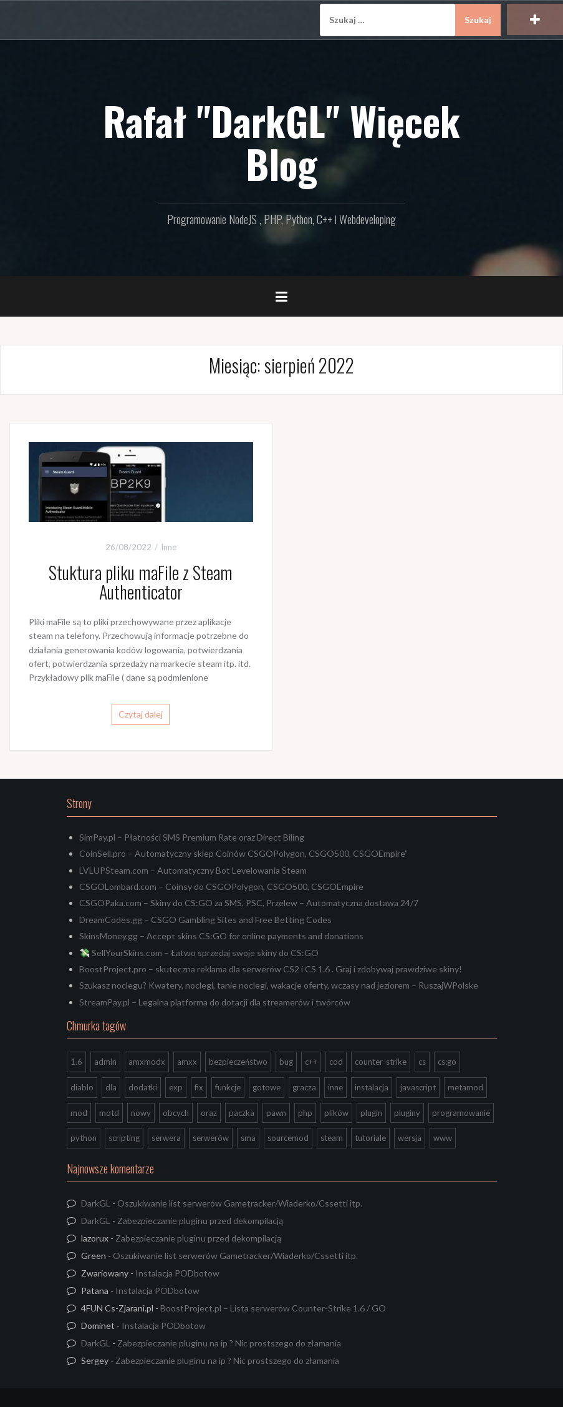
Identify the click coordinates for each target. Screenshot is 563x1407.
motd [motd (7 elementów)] (109, 1113)
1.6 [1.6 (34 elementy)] (76, 1062)
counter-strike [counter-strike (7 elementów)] (381, 1062)
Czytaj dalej (140, 714)
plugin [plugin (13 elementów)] (371, 1113)
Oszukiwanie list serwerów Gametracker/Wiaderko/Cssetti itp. (239, 1203)
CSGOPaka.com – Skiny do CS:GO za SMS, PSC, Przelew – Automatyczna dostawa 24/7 (248, 902)
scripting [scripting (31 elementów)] (124, 1138)
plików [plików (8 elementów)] (336, 1113)
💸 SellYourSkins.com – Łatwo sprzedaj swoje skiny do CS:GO (199, 952)
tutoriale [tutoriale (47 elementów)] (370, 1138)
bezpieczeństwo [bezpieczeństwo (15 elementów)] (238, 1062)
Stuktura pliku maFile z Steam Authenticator (141, 582)
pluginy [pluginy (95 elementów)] (407, 1113)
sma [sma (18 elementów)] (248, 1138)
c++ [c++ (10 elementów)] (311, 1062)
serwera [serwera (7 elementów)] (166, 1138)
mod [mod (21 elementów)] (78, 1113)
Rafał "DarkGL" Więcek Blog (281, 142)
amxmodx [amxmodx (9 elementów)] (146, 1062)
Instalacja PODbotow (177, 1273)
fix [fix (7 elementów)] (199, 1087)
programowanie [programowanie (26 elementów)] (461, 1113)
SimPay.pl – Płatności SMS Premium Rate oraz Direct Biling (191, 837)
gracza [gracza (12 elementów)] (304, 1087)
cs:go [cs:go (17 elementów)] (447, 1062)
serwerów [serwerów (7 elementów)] (211, 1138)
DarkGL (95, 1203)
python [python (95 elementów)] (83, 1138)
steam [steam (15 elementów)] (331, 1138)
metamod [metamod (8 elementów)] (465, 1087)
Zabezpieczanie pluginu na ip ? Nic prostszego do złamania (229, 1343)
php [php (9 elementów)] (305, 1113)
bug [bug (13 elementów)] (286, 1062)
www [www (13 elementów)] (442, 1138)
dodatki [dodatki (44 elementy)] (142, 1087)
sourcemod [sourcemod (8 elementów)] (288, 1138)
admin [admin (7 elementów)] (105, 1062)
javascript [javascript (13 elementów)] (418, 1087)
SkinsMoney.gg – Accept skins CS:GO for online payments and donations (221, 936)
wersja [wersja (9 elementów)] (409, 1138)
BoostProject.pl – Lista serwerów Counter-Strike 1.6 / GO (273, 1308)
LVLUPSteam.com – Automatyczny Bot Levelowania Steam (193, 870)
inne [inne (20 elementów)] (335, 1087)
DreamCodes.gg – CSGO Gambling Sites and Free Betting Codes (205, 919)
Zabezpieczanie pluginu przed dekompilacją (200, 1220)
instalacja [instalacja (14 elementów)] (371, 1087)
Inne (168, 547)
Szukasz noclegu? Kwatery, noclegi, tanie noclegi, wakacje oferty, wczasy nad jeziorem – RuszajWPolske (278, 985)
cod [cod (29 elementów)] (336, 1062)
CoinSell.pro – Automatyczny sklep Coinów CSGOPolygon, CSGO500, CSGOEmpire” (243, 853)
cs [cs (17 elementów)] (422, 1062)
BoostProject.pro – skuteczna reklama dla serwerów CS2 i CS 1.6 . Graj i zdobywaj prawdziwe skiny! (270, 969)
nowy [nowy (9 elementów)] (141, 1113)
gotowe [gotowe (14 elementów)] (267, 1087)
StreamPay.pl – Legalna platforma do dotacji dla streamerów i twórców (214, 1002)
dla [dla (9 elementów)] (111, 1087)
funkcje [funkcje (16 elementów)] (228, 1087)
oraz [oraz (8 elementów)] (209, 1113)
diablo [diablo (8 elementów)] (82, 1087)
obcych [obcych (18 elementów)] (176, 1113)
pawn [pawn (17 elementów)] (276, 1113)
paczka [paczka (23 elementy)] (241, 1113)
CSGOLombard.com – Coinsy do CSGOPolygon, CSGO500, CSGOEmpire (221, 886)
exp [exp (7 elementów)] (176, 1087)
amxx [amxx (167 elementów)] (187, 1062)
